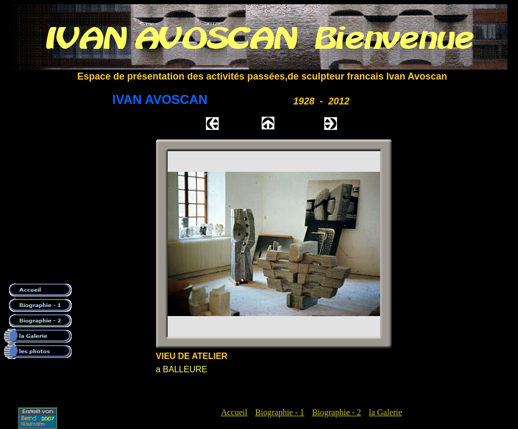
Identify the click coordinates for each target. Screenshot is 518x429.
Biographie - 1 (279, 412)
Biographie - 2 (336, 412)
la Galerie (385, 412)
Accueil (234, 412)
